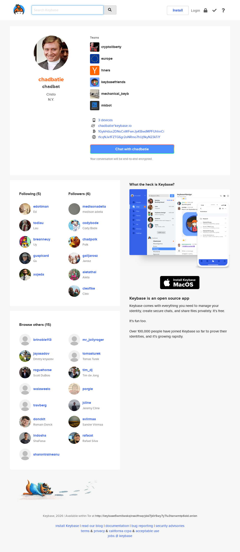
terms (85, 530)
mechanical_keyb (115, 93)
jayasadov (41, 353)
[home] (19, 8)
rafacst (87, 435)
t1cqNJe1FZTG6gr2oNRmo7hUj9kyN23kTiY (129, 137)
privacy (99, 530)
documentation (117, 525)
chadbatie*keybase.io (115, 125)
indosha (39, 435)
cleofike (88, 288)
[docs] (223, 10)
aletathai (89, 272)
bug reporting (142, 525)
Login (195, 10)
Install (178, 10)
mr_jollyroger (93, 339)
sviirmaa (89, 419)
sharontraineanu (46, 454)
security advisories (170, 525)
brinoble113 (42, 339)
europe (106, 58)
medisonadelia (94, 206)
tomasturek (91, 353)
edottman (41, 206)
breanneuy (41, 239)
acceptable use (147, 530)
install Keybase (67, 525)
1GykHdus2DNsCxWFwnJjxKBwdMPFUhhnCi (131, 131)
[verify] (214, 10)
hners (105, 70)
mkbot (106, 105)
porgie (87, 388)
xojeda (38, 274)
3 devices (105, 120)
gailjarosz (90, 255)
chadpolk (89, 239)
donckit (39, 419)
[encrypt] (205, 10)
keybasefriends (113, 82)
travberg (40, 405)
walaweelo (41, 388)
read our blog (92, 525)
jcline (86, 402)
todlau (38, 222)
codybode (90, 222)
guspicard (41, 255)
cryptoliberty (111, 46)
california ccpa (120, 530)
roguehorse (42, 369)
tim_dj (87, 369)
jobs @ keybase (120, 535)
